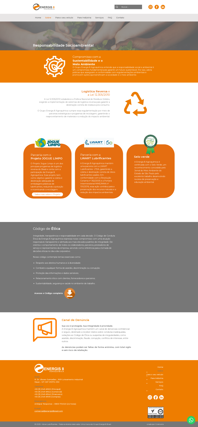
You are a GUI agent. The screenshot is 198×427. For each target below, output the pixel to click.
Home (38, 17)
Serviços (99, 17)
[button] (48, 18)
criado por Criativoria (155, 424)
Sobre (48, 17)
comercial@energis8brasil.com (49, 411)
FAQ (110, 17)
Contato (120, 17)
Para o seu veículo (64, 17)
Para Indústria (84, 17)
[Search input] (129, 7)
